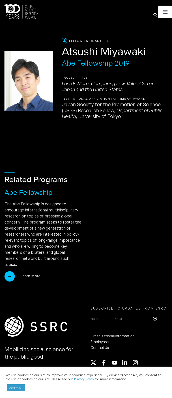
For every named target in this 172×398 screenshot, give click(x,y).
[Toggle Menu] (165, 12)
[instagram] (136, 363)
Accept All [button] (15, 388)
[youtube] (116, 363)
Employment (101, 342)
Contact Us (99, 347)
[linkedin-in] (127, 363)
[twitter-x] (95, 363)
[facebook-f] (106, 363)
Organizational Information (112, 336)
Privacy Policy (84, 379)
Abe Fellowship (28, 192)
